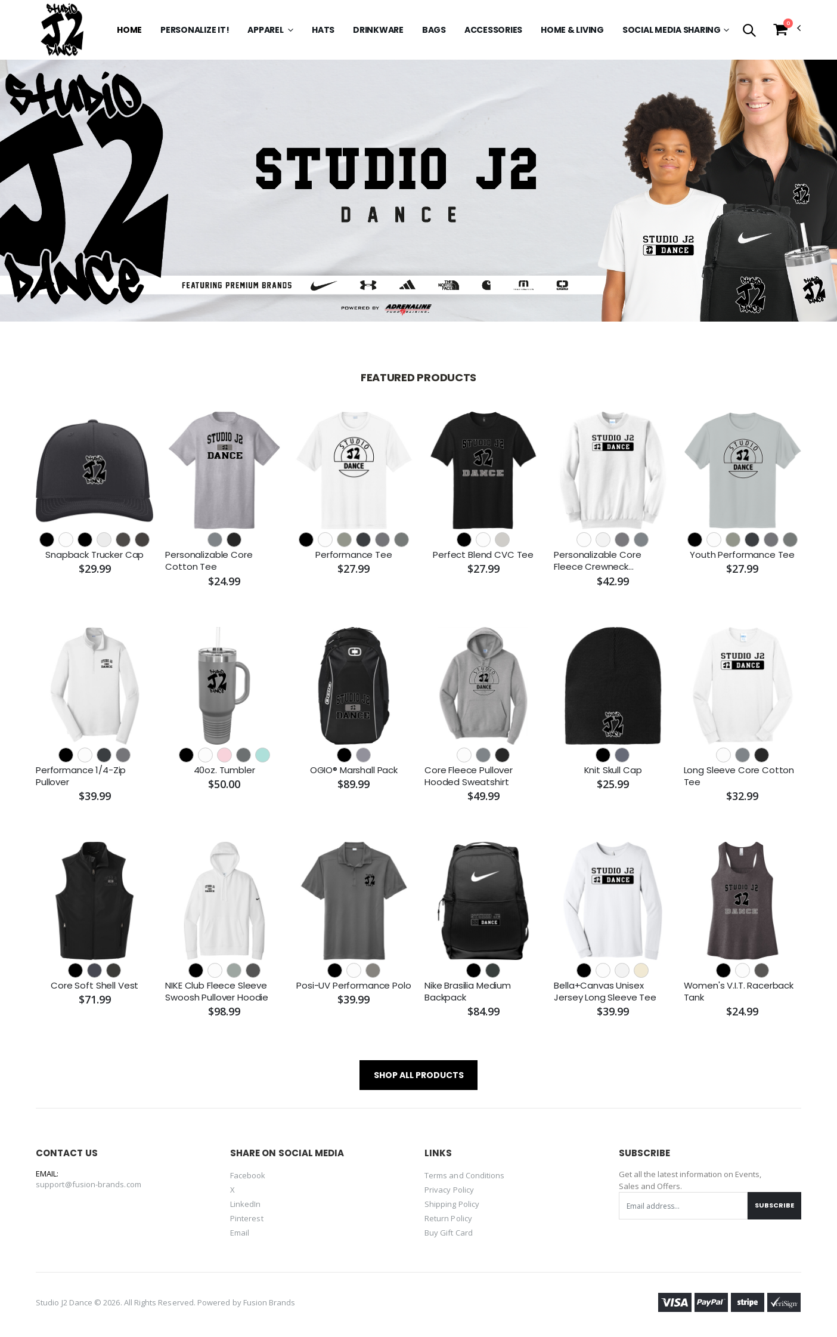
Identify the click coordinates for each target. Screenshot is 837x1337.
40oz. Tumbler (224, 770)
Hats (323, 30)
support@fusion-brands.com (88, 1184)
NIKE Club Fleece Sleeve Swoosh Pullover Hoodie (216, 991)
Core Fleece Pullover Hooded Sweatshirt (468, 776)
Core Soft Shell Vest (94, 986)
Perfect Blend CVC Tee (483, 555)
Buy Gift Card (448, 1232)
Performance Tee (353, 555)
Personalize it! (194, 30)
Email (239, 1232)
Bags (434, 30)
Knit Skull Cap (613, 770)
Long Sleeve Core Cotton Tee (739, 776)
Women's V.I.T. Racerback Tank (738, 991)
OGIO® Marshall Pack (354, 770)
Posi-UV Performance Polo (353, 986)
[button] (749, 31)
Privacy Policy (449, 1189)
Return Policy (448, 1218)
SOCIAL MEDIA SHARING (671, 30)
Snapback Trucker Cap (94, 555)
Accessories (493, 30)
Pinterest (247, 1218)
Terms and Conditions (464, 1175)
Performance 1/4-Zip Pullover (81, 776)
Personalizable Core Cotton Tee (208, 561)
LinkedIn (245, 1204)
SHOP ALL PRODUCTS (419, 1075)
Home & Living (572, 30)
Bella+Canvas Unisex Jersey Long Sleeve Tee (605, 991)
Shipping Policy (451, 1204)
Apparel (266, 30)
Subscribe (774, 1205)
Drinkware (378, 30)
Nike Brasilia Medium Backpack (467, 991)
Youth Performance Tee (742, 555)
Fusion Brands (269, 1302)
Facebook (248, 1175)
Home (129, 30)
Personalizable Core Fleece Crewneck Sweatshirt (597, 561)
